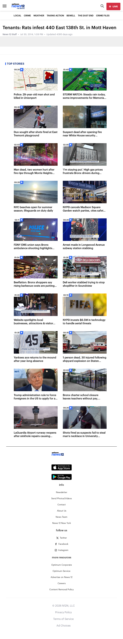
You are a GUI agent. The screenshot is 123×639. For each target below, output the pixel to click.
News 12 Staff (10, 34)
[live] (113, 6)
